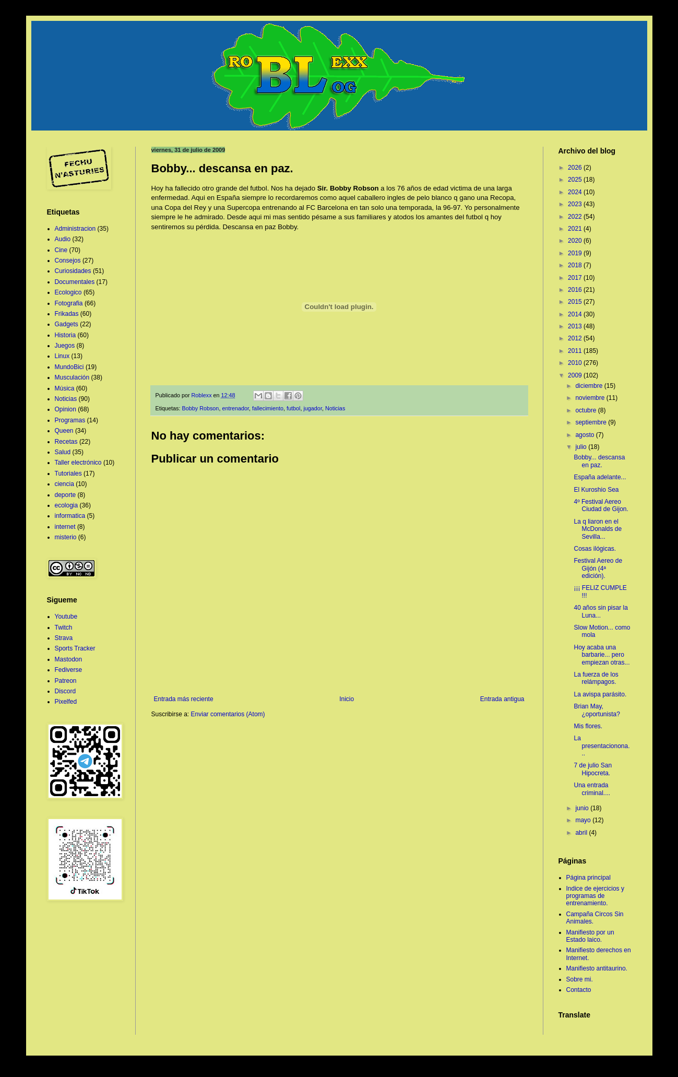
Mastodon (68, 659)
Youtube (66, 616)
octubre (586, 410)
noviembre (590, 397)
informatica (70, 515)
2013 (576, 326)
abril (582, 832)
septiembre (591, 422)
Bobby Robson (200, 408)
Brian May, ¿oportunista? (597, 710)
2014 (576, 314)
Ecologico (68, 292)
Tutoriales (68, 473)
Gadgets (66, 324)
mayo (583, 820)
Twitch (64, 627)
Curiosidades (73, 271)
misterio (66, 537)
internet (65, 526)
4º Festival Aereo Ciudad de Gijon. (601, 505)
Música (65, 388)
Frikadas (67, 313)
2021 (576, 228)
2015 (576, 301)
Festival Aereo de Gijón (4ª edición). (598, 568)
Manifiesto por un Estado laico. (590, 936)
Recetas (66, 441)
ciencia (64, 484)
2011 (576, 350)
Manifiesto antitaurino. (596, 968)
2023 (576, 204)
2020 (576, 240)
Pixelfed (66, 701)
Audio (63, 239)
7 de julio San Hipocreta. (593, 769)
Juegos (65, 345)
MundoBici (69, 367)
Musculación (72, 377)
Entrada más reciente (183, 699)
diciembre (589, 385)
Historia (65, 335)
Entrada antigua (502, 699)
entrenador (235, 408)
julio (581, 447)
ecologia (66, 505)
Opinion (65, 409)
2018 (576, 265)
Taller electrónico (78, 462)
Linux (62, 356)
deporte (65, 495)
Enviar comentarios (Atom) (228, 714)
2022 (576, 216)
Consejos (68, 260)
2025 (576, 179)
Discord (65, 691)
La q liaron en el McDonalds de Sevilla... (598, 529)
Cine (61, 250)
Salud (63, 452)
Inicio (346, 699)
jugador (312, 408)
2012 (576, 338)
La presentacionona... (601, 746)
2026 (576, 167)
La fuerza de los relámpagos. (596, 678)
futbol (293, 408)
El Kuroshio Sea (596, 489)
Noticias (335, 408)
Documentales (75, 282)
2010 (576, 362)
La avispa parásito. (600, 694)
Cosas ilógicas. (595, 548)
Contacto (578, 989)
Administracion (75, 228)
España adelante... (600, 477)
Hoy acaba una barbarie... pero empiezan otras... (601, 655)
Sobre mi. (579, 979)
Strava (64, 638)
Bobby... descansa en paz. (599, 461)
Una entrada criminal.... (592, 789)
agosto (585, 435)
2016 (576, 289)
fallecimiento (267, 408)
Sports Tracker (75, 648)
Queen (64, 430)
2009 (576, 375)
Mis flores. (588, 726)
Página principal (588, 877)
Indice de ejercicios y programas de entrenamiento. (595, 896)
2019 (576, 253)
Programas (70, 420)
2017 (576, 277)
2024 (576, 192)
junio (582, 808)
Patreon (66, 680)
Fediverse (68, 669)
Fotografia (69, 303)
